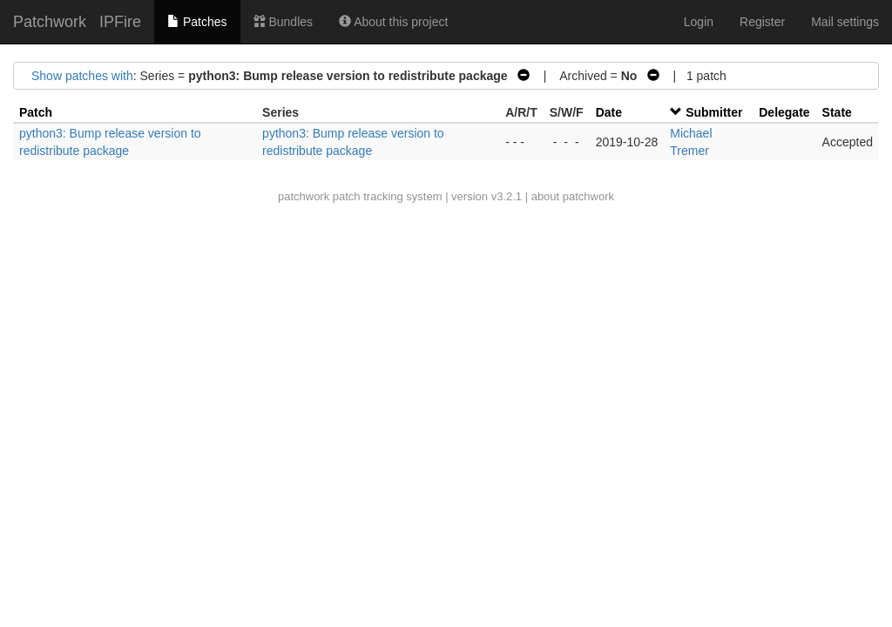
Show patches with (82, 76)
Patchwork (49, 21)
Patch (35, 112)
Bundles (283, 22)
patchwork (303, 196)
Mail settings (845, 22)
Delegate (784, 112)
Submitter (714, 112)
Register (762, 22)
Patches (196, 22)
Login (698, 22)
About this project (393, 22)
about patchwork (572, 196)
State (837, 112)
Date (609, 112)
